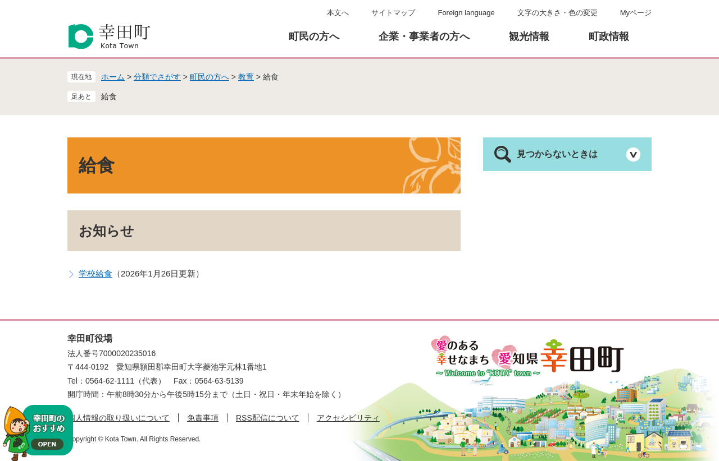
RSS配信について (267, 417)
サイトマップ (393, 12)
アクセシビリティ (348, 417)
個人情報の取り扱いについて (118, 417)
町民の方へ (314, 36)
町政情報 (609, 36)
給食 (109, 96)
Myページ (636, 12)
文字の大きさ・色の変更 (557, 12)
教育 (246, 76)
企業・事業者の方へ (424, 36)
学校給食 (95, 273)
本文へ (338, 12)
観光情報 (529, 36)
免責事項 (203, 417)
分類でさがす (157, 76)
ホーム (113, 76)
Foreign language (466, 12)
